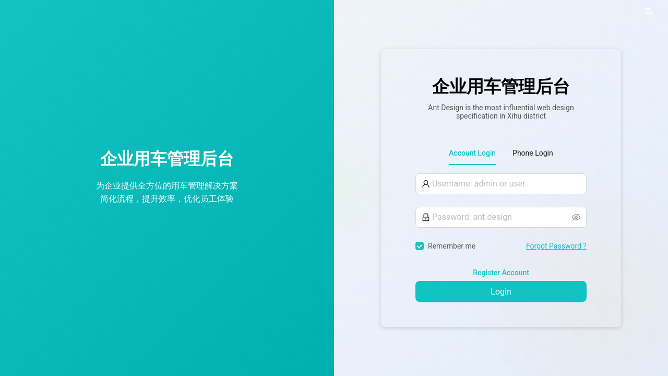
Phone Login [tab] (532, 153)
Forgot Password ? (556, 246)
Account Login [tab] (472, 153)
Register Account (501, 272)
